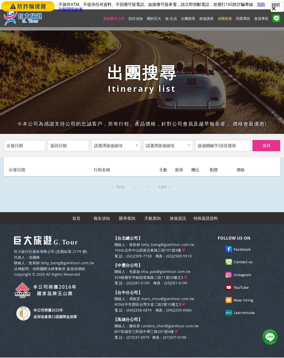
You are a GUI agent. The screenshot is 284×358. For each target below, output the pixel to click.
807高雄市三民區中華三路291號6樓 (145, 332)
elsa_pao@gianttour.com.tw (165, 272)
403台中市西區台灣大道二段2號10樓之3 (149, 305)
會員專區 (261, 21)
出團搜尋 (188, 21)
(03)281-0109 (138, 283)
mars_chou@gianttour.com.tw (167, 299)
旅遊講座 (206, 21)
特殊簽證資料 (205, 218)
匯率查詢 (127, 218)
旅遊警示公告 (114, 21)
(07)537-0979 (138, 337)
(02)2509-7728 (139, 256)
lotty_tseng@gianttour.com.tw (67, 263)
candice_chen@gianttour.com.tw (170, 326)
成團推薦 (225, 21)
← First (118, 187)
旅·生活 (171, 21)
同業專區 (243, 21)
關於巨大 (154, 21)
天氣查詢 (153, 218)
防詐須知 (136, 21)
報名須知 (102, 218)
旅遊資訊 (178, 218)
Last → (165, 187)
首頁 (76, 218)
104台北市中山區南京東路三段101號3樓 (149, 250)
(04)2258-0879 (139, 310)
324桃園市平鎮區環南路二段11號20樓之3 (150, 277)
